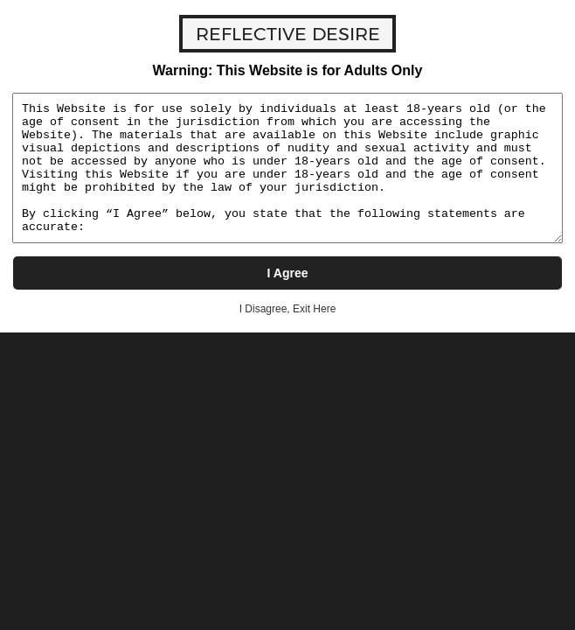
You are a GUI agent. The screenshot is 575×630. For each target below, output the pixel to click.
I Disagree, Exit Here (287, 309)
